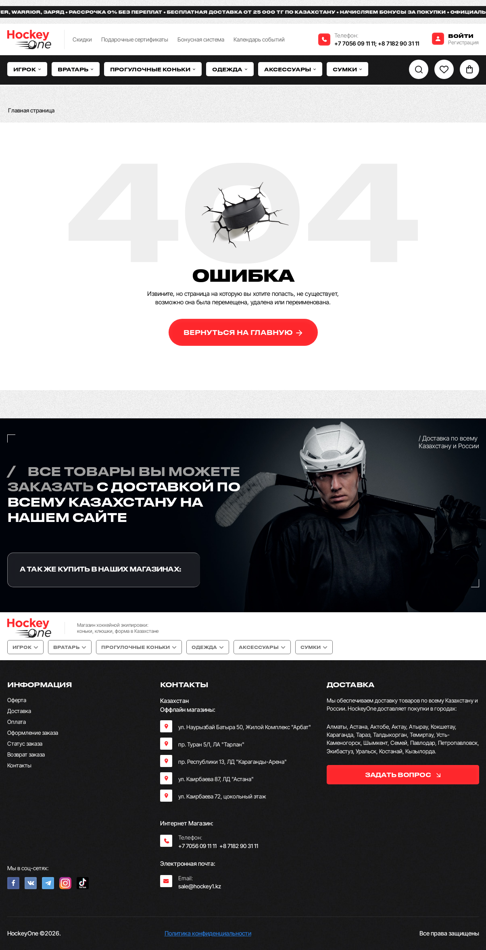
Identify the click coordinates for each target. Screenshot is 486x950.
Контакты (19, 765)
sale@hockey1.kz (199, 886)
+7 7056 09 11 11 (354, 43)
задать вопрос (402, 774)
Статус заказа (24, 743)
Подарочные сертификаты (134, 39)
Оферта (16, 699)
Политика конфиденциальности (208, 933)
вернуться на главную (243, 332)
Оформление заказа (32, 732)
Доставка (19, 710)
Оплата (16, 721)
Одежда (230, 69)
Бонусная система (200, 39)
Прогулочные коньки (153, 69)
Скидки (82, 39)
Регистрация (463, 42)
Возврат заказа (26, 754)
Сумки (347, 69)
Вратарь (76, 69)
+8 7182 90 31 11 (398, 43)
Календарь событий (259, 39)
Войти (460, 36)
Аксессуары (290, 69)
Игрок (27, 69)
